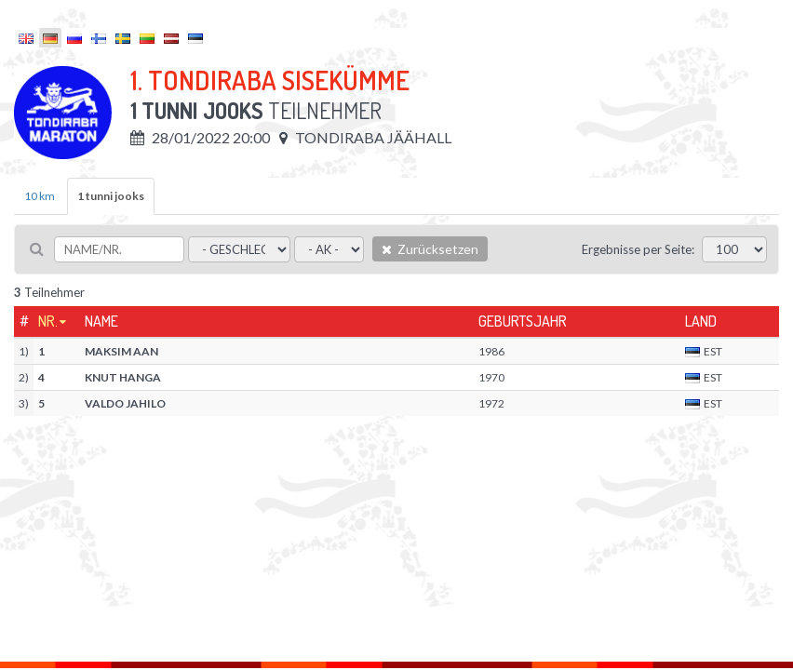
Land (701, 321)
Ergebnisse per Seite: (638, 249)
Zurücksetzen (430, 249)
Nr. (48, 321)
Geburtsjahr (522, 321)
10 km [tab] (39, 196)
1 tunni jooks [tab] (110, 196)
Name (101, 321)
